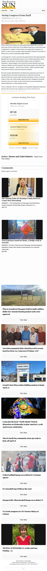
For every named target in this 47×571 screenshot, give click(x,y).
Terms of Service (20, 561)
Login (11, 10)
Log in (24, 147)
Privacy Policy (28, 561)
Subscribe (4, 10)
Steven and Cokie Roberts (21, 156)
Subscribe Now (23, 120)
